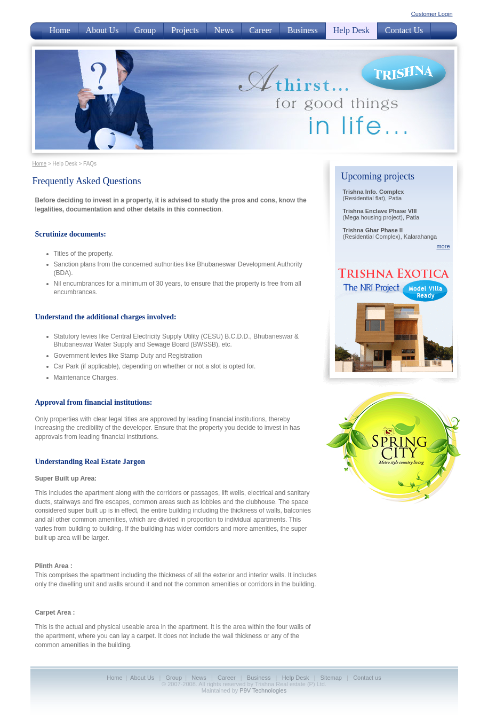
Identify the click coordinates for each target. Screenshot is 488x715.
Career (260, 30)
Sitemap (331, 677)
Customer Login (432, 14)
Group (145, 30)
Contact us (367, 677)
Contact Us (404, 30)
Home (60, 30)
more (443, 246)
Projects (185, 30)
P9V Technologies (262, 690)
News (224, 30)
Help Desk (351, 30)
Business (302, 30)
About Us (102, 30)
